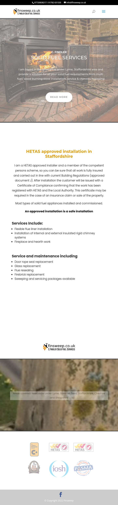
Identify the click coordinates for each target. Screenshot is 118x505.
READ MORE (59, 97)
